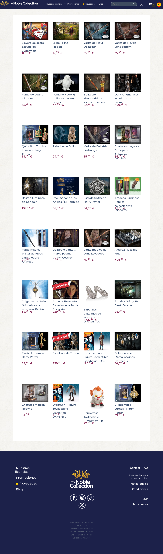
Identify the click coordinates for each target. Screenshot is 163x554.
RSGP (144, 498)
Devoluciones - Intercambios (138, 477)
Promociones (73, 4)
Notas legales (139, 483)
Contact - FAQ (139, 467)
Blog (101, 4)
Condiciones (140, 489)
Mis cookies (140, 504)
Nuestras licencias (55, 4)
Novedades (88, 4)
